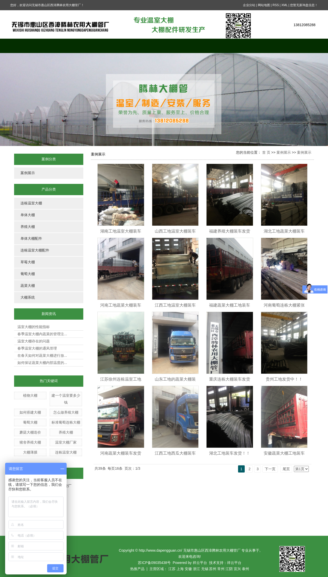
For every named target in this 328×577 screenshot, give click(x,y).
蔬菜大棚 (27, 286)
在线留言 (221, 46)
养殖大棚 (27, 227)
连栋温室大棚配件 (34, 250)
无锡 (204, 569)
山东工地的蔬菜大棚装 (175, 379)
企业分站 (249, 5)
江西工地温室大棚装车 (175, 305)
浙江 (196, 569)
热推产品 (137, 569)
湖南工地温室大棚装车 (120, 231)
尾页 (286, 469)
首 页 (266, 152)
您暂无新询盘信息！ (304, 5)
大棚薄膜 (30, 452)
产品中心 (106, 46)
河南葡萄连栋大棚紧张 (284, 305)
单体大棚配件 (31, 238)
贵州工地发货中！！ (284, 379)
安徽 (188, 569)
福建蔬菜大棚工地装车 (229, 305)
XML (284, 5)
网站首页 (29, 46)
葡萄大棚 (27, 274)
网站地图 (264, 5)
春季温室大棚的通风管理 (37, 348)
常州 (220, 569)
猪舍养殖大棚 (30, 442)
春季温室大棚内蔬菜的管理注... (42, 334)
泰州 (245, 569)
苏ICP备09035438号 (154, 563)
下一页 (270, 469)
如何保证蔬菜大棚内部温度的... (42, 363)
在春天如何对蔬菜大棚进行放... (42, 355)
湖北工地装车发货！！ (229, 453)
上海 (180, 569)
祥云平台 (200, 563)
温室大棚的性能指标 (33, 327)
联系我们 (298, 46)
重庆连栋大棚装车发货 (229, 379)
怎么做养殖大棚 (65, 412)
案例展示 (145, 46)
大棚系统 (27, 297)
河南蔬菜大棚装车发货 (120, 453)
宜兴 (237, 569)
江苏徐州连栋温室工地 (120, 379)
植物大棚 (30, 395)
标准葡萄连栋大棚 (66, 422)
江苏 (172, 569)
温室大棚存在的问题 (33, 341)
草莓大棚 (27, 262)
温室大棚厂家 (66, 442)
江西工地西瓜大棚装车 (175, 453)
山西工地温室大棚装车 (175, 231)
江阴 (229, 569)
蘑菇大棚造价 (30, 432)
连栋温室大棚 (31, 203)
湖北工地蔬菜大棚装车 (284, 231)
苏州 (212, 569)
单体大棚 (27, 215)
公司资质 (260, 46)
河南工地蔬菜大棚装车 (120, 305)
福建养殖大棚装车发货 (229, 231)
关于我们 (68, 46)
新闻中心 (183, 46)
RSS (275, 5)
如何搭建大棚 (30, 412)
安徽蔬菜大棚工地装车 (284, 453)
